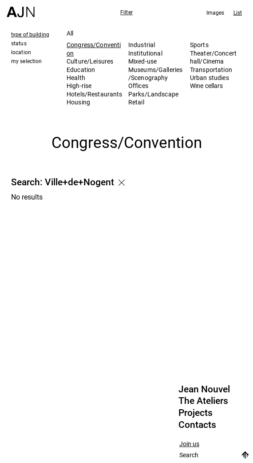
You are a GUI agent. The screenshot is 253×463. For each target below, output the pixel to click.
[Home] (21, 8)
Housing (78, 102)
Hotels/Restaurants (95, 94)
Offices (138, 85)
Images (215, 12)
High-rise (79, 85)
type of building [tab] (30, 34)
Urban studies (209, 77)
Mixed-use (142, 61)
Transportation (211, 69)
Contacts (197, 425)
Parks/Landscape (153, 94)
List (237, 12)
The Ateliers (203, 401)
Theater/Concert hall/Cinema (213, 57)
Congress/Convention (94, 48)
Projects (195, 413)
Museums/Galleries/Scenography (155, 73)
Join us (189, 444)
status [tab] (19, 43)
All (70, 33)
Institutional (145, 53)
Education (81, 69)
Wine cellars (206, 85)
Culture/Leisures (90, 61)
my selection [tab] (26, 60)
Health (76, 77)
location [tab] (21, 52)
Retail (136, 102)
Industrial (141, 44)
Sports (199, 44)
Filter (126, 12)
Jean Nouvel (204, 389)
